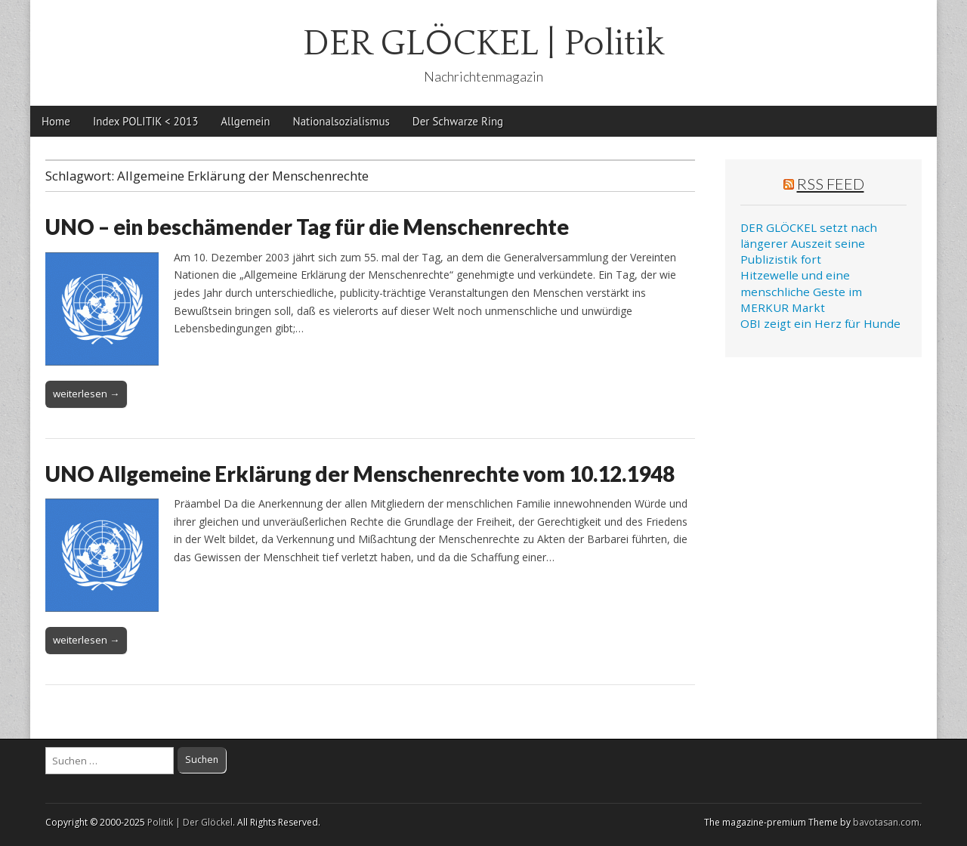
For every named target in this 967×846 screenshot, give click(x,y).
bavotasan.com (886, 822)
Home (56, 121)
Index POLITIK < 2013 (145, 121)
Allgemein (245, 121)
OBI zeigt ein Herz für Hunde (820, 323)
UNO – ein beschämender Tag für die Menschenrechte (307, 226)
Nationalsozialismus (341, 121)
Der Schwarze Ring (457, 121)
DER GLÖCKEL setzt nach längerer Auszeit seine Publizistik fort (808, 243)
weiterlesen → (86, 393)
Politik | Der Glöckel (190, 822)
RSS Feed (830, 183)
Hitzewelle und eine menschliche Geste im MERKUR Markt (801, 291)
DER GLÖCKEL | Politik (484, 43)
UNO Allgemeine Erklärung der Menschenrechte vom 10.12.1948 (360, 473)
